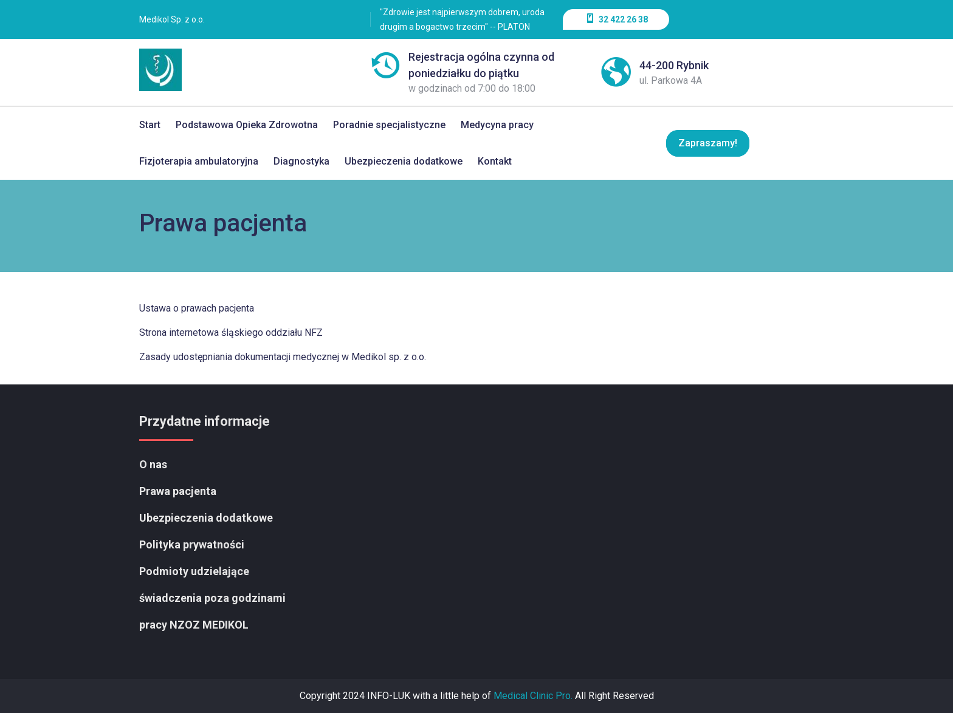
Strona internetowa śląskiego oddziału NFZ (231, 332)
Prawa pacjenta (177, 491)
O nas (153, 464)
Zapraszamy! (707, 143)
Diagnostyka (301, 161)
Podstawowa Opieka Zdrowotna (247, 125)
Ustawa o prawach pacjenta (196, 308)
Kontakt (495, 161)
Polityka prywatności (191, 544)
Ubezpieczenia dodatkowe (404, 161)
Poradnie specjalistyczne (389, 125)
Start (149, 125)
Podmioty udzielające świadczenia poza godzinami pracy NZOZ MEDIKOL (212, 598)
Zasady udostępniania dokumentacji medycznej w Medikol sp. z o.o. (282, 357)
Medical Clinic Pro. (533, 695)
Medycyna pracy (497, 125)
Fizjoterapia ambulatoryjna (198, 161)
